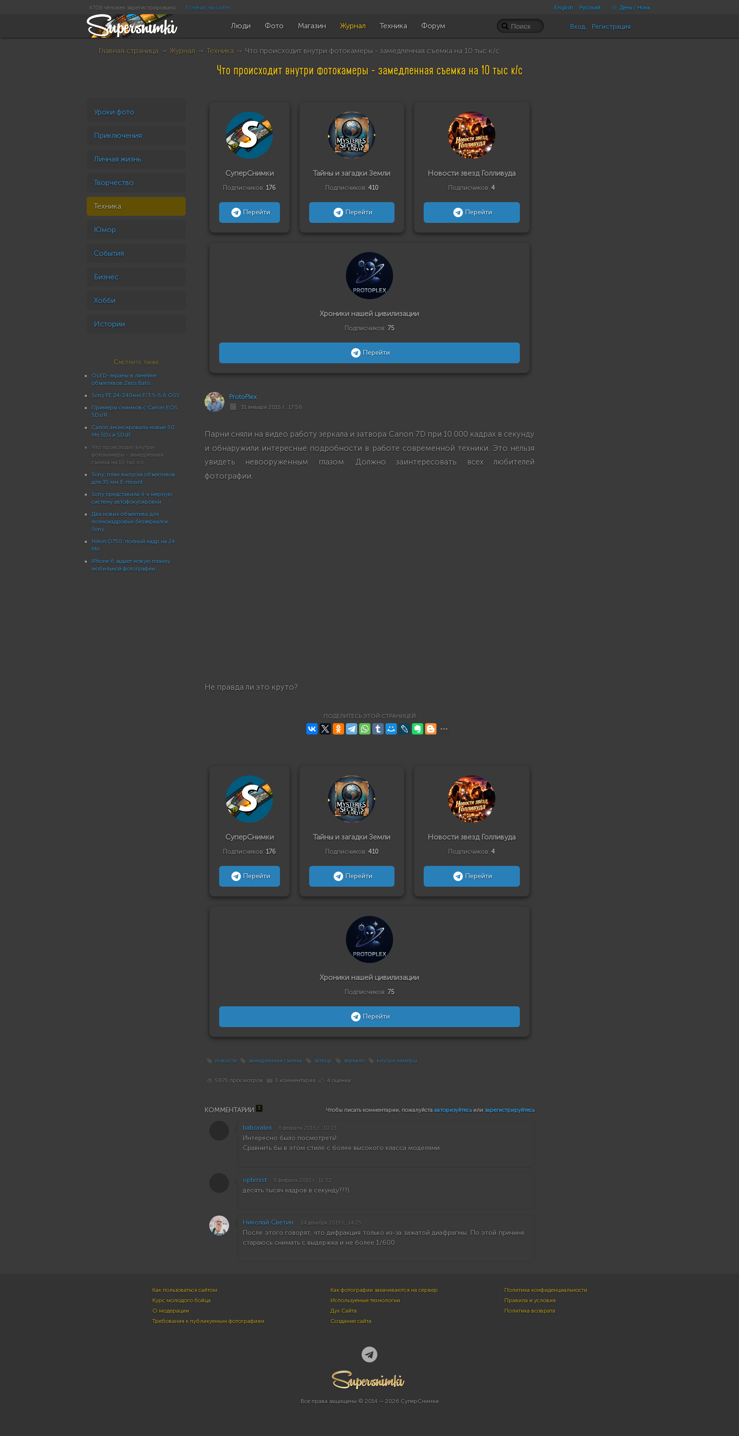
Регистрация (611, 27)
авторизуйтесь (453, 1110)
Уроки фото (114, 111)
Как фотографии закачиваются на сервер (384, 1290)
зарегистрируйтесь (509, 1110)
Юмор (105, 229)
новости (226, 1060)
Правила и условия (530, 1300)
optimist (255, 1180)
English (563, 7)
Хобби (104, 300)
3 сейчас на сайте (207, 7)
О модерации (170, 1310)
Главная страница (128, 50)
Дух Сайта (343, 1310)
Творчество (114, 182)
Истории (109, 323)
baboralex (257, 1128)
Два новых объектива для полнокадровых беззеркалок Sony (129, 521)
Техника (220, 50)
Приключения (118, 135)
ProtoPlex (243, 397)
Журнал (182, 50)
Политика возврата (529, 1310)
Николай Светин (268, 1222)
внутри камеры (397, 1060)
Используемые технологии (365, 1300)
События (109, 253)
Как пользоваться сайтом (184, 1290)
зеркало (354, 1060)
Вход (577, 27)
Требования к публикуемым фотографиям (208, 1321)
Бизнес (106, 276)
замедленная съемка (275, 1060)
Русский (589, 7)
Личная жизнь (117, 159)
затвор (323, 1060)
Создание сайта (350, 1321)
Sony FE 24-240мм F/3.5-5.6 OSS (135, 395)
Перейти (249, 212)
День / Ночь (628, 7)
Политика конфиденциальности (545, 1290)
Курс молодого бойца (181, 1300)
